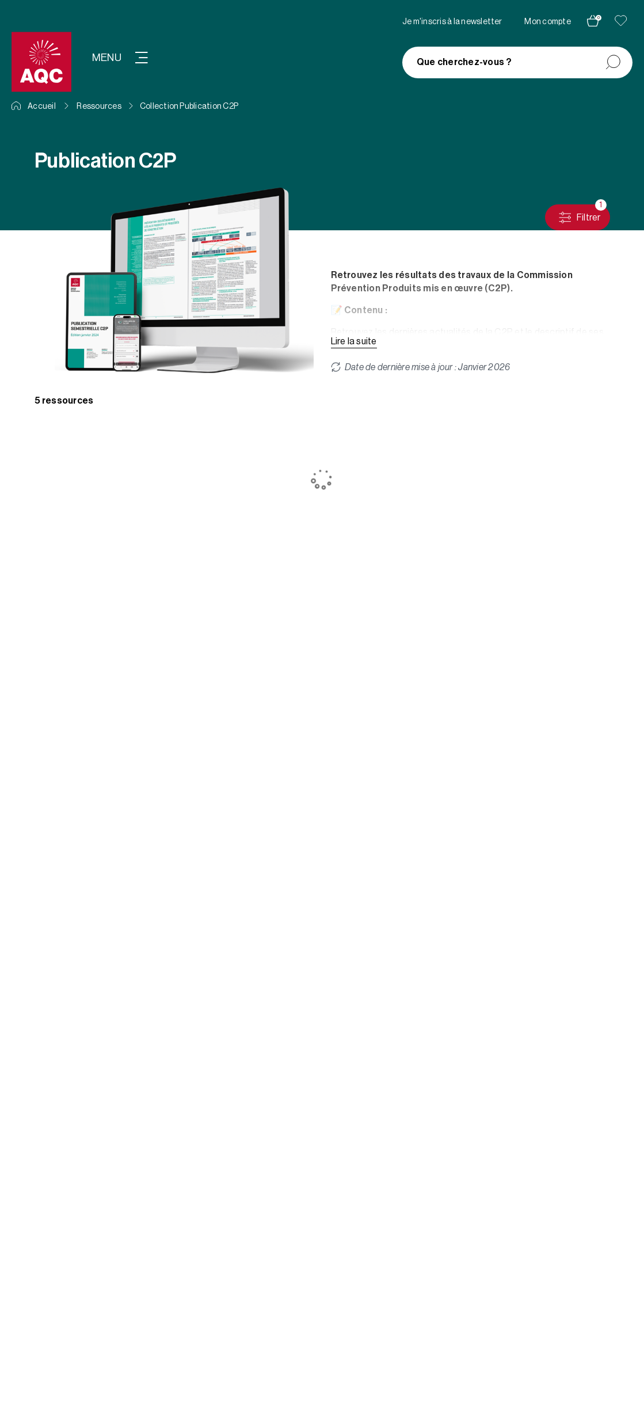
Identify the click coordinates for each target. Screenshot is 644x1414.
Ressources (99, 106)
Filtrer (582, 214)
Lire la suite (354, 341)
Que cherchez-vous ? (464, 62)
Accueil (34, 106)
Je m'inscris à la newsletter (452, 22)
